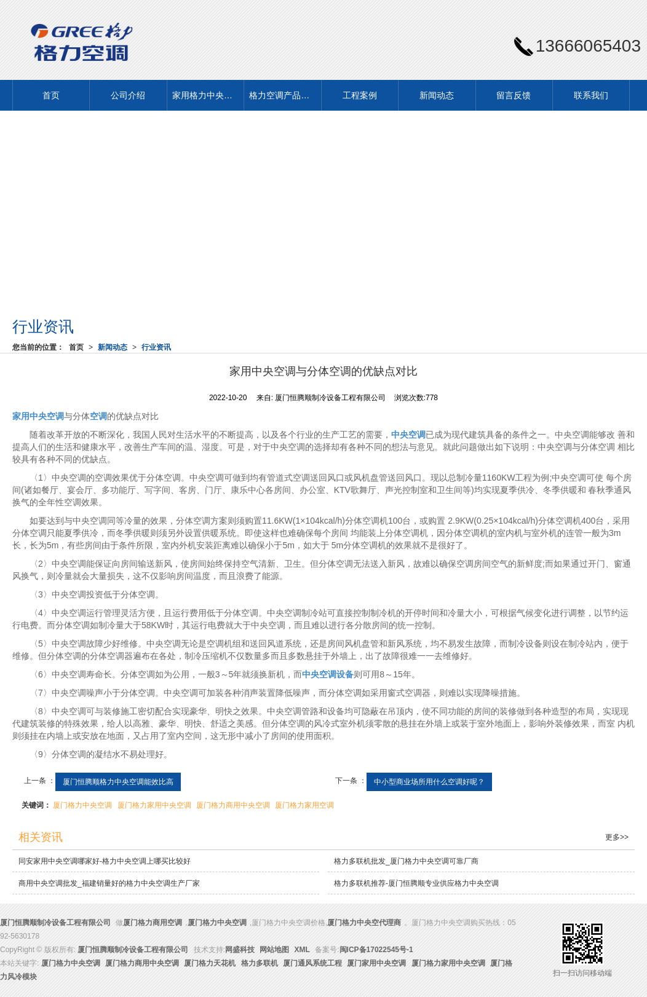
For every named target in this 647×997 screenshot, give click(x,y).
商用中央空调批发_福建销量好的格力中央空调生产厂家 (109, 883)
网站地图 (274, 949)
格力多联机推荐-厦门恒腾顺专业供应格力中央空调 (416, 883)
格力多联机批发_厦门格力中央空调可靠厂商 (406, 861)
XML (302, 949)
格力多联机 (259, 963)
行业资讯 (156, 347)
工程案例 (360, 95)
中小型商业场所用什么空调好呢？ (429, 782)
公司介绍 (128, 95)
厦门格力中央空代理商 (364, 922)
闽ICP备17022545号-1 (376, 949)
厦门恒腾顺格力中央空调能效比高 (118, 782)
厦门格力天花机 (210, 963)
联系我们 (591, 95)
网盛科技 (240, 949)
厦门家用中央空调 (376, 963)
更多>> (617, 837)
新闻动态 (436, 95)
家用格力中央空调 (206, 95)
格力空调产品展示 (283, 95)
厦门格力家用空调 (304, 805)
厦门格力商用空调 (152, 922)
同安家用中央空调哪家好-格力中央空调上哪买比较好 (104, 861)
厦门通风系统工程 (312, 963)
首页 (51, 95)
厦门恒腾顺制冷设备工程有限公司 (55, 922)
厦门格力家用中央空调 (154, 805)
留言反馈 (513, 95)
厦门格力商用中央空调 (233, 805)
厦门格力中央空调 (82, 805)
